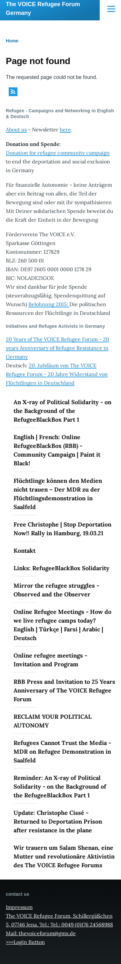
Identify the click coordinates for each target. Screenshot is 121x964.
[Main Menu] (111, 9)
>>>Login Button (25, 942)
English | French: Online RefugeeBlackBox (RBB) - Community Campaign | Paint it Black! (57, 450)
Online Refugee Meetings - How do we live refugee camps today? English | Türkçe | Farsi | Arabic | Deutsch (62, 625)
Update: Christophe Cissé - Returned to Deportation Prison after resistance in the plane (58, 821)
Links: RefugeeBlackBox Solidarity (61, 568)
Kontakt (24, 550)
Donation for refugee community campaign (58, 153)
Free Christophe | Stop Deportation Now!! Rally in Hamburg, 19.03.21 (62, 529)
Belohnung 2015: (48, 304)
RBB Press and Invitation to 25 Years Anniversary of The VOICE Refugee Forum (64, 690)
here (65, 129)
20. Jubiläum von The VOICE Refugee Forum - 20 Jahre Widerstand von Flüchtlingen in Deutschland (57, 374)
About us (16, 129)
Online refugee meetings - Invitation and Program (50, 660)
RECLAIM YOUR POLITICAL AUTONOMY (53, 721)
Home (12, 40)
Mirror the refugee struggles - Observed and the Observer (56, 590)
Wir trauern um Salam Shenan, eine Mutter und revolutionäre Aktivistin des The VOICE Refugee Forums (64, 856)
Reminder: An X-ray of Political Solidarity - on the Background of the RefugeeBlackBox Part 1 (60, 786)
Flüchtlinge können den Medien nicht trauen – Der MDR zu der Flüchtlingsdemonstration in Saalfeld (58, 494)
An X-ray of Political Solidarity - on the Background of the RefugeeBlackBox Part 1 (62, 410)
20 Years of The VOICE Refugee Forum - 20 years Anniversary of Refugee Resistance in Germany (57, 348)
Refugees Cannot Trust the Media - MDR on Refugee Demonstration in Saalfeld (62, 751)
